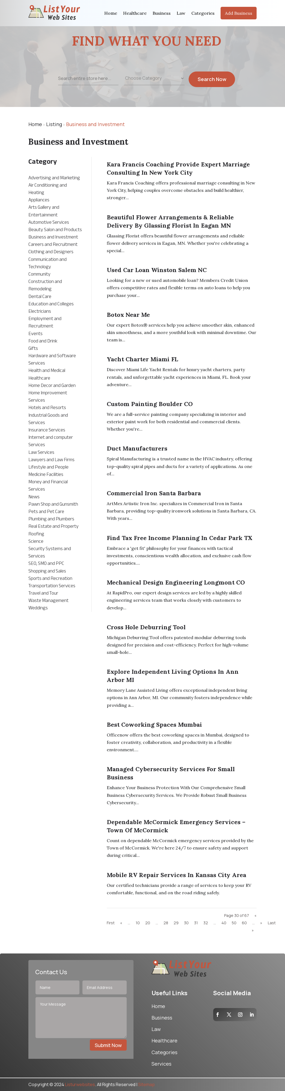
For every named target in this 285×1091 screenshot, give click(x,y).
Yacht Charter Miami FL (142, 359)
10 (138, 922)
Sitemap (146, 1084)
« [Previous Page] (121, 922)
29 (176, 922)
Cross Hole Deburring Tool (146, 627)
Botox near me (128, 314)
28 (166, 922)
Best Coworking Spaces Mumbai (154, 724)
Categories (203, 13)
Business (162, 13)
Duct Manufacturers (137, 448)
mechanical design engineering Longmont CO (176, 582)
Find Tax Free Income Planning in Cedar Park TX (180, 538)
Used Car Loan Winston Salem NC (157, 270)
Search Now (212, 85)
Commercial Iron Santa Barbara (154, 493)
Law (181, 13)
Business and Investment (95, 124)
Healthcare (135, 13)
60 (244, 922)
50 (234, 922)
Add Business (238, 13)
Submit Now (108, 1045)
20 (147, 922)
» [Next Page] (261, 922)
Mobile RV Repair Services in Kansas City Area (176, 875)
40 (223, 922)
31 (196, 922)
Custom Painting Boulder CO (150, 404)
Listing (54, 124)
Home (110, 13)
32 (205, 922)
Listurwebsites (80, 1084)
